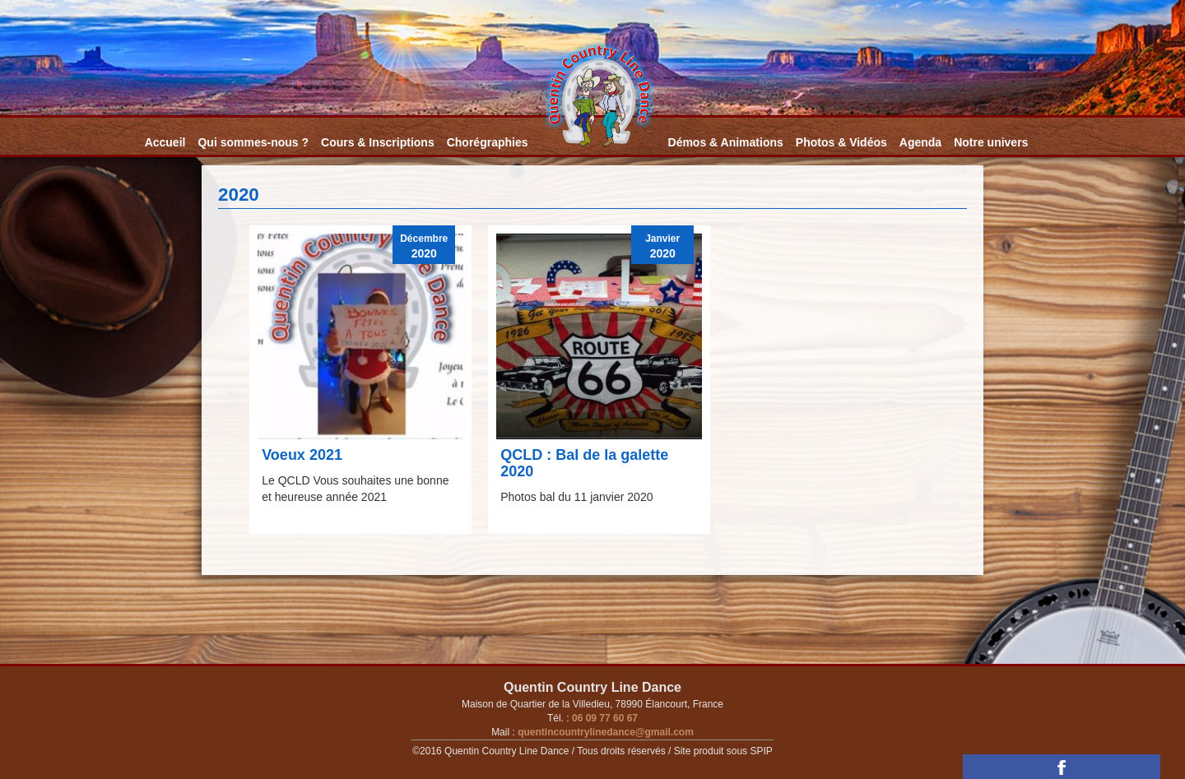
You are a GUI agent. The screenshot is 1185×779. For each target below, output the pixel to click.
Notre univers (991, 142)
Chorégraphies (487, 142)
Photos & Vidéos (841, 142)
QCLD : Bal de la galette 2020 (584, 463)
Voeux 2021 (302, 455)
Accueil (165, 142)
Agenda (920, 142)
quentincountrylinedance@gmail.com (604, 732)
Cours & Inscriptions (377, 142)
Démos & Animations (725, 142)
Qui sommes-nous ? (253, 142)
